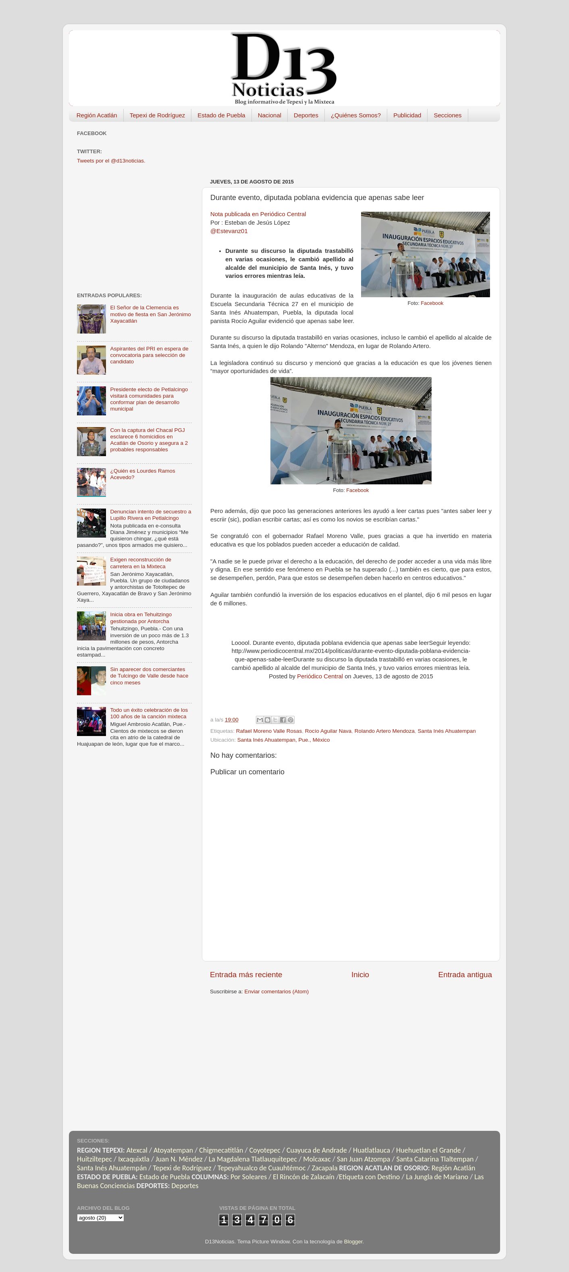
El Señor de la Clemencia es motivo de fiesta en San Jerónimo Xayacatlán (150, 313)
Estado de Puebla (221, 115)
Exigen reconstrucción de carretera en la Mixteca (140, 563)
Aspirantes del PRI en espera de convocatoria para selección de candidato (149, 355)
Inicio (360, 974)
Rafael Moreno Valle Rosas (269, 731)
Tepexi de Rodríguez (157, 115)
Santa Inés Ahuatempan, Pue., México (283, 740)
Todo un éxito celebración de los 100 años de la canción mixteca (149, 713)
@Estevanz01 (229, 231)
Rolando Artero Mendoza (385, 731)
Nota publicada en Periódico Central (258, 214)
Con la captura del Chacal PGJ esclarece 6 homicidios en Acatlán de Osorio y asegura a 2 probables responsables (149, 440)
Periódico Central (320, 676)
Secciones (447, 115)
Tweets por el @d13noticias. (111, 161)
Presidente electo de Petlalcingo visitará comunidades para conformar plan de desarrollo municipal (149, 399)
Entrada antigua (465, 974)
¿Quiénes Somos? (356, 115)
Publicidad (407, 115)
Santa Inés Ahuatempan (447, 731)
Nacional (269, 115)
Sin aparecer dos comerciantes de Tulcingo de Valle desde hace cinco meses (149, 675)
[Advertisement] (356, 146)
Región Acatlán (97, 115)
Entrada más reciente (246, 974)
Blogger (353, 1242)
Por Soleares (249, 1176)
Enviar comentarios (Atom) (277, 991)
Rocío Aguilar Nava (328, 731)
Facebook (432, 303)
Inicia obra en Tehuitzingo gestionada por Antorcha (141, 617)
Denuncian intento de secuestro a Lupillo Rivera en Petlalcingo (150, 515)
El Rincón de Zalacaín (303, 1176)
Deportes (306, 115)
